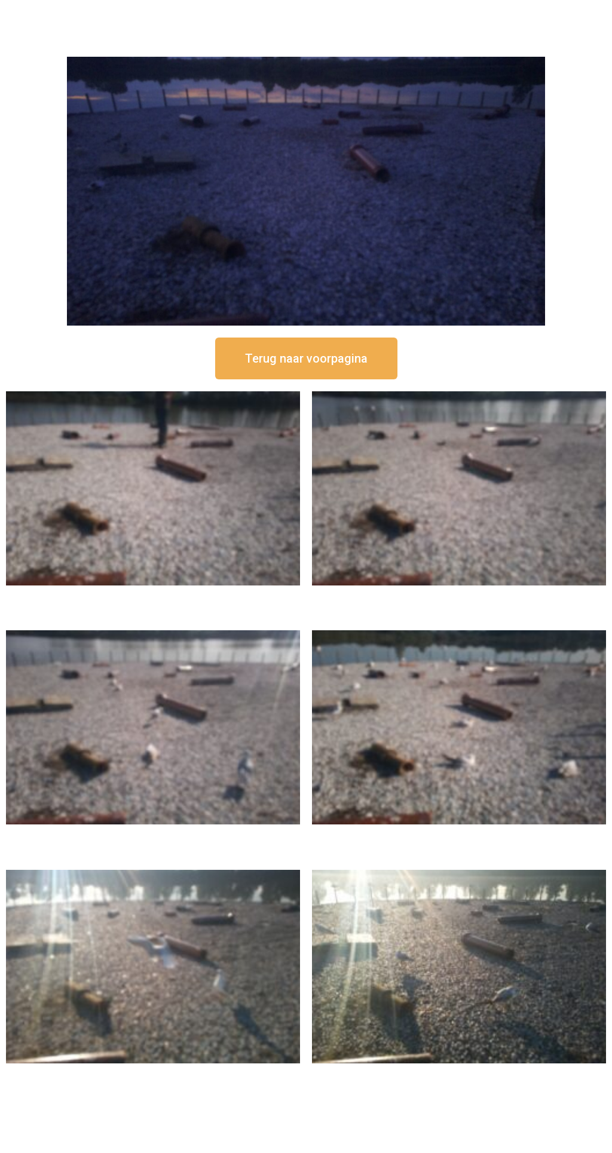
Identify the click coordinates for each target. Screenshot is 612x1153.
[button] (306, 358)
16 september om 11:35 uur (153, 834)
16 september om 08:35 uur (459, 1073)
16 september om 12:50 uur (153, 595)
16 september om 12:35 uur (459, 595)
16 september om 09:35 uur (153, 1073)
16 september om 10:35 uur (459, 834)
